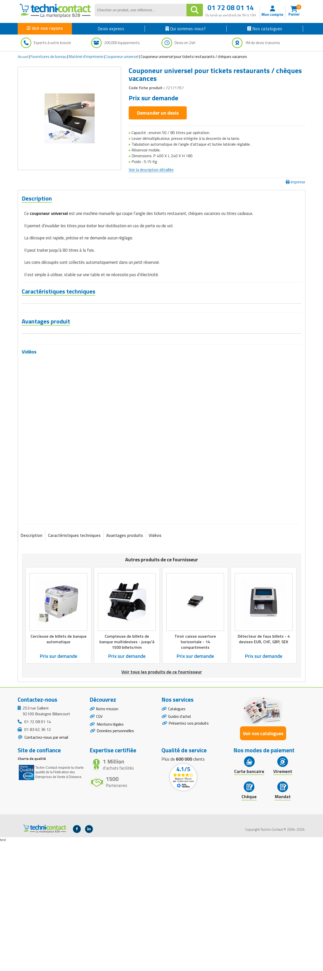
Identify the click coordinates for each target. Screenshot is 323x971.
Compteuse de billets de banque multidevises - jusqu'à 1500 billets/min (127, 770)
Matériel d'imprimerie (86, 56)
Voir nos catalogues (263, 862)
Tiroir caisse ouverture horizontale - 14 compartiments (195, 770)
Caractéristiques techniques (74, 664)
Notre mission (108, 838)
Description (31, 664)
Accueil (23, 56)
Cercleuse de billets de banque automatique (58, 768)
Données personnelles (115, 862)
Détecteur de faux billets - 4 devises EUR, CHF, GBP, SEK (263, 768)
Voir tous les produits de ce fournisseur (161, 800)
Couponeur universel (121, 56)
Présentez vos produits (189, 854)
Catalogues (177, 838)
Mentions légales (111, 856)
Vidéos (155, 664)
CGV (99, 847)
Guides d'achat (180, 847)
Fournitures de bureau (48, 56)
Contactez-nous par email (45, 865)
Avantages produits (124, 664)
